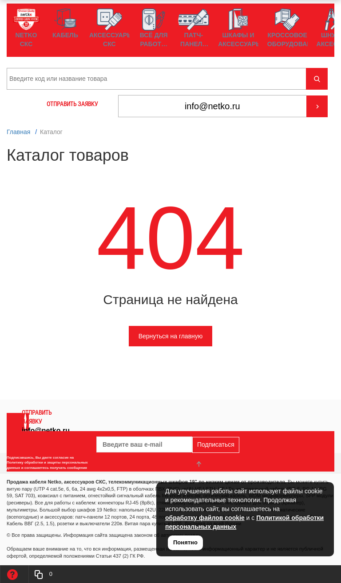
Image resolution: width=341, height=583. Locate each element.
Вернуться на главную (171, 336)
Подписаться (215, 444)
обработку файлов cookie (205, 517)
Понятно (185, 542)
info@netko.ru (46, 430)
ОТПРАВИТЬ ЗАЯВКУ (72, 103)
